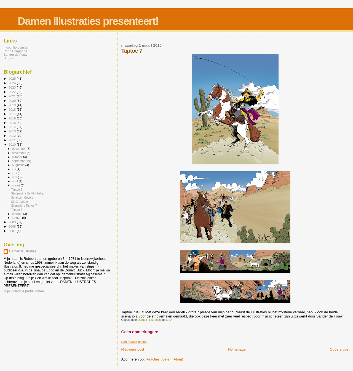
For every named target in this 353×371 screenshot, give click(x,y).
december (19, 148)
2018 (13, 109)
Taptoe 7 (16, 209)
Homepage (237, 349)
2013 (13, 131)
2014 (13, 127)
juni (15, 173)
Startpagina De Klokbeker (27, 193)
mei (15, 177)
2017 (13, 114)
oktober (17, 157)
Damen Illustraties (22, 251)
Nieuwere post (132, 349)
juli (14, 169)
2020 (13, 100)
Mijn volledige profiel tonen (24, 291)
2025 (13, 78)
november (19, 152)
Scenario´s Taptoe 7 (24, 205)
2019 (13, 105)
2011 (13, 140)
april (15, 181)
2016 (13, 118)
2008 (13, 226)
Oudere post (339, 349)
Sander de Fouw (15, 54)
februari (17, 213)
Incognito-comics (16, 47)
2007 (13, 231)
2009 (13, 222)
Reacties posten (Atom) (164, 359)
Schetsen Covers (22, 197)
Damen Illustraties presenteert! (88, 21)
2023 (13, 87)
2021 (13, 96)
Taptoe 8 (16, 189)
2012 (13, 135)
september (20, 160)
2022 (13, 92)
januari (17, 217)
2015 (13, 122)
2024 (13, 83)
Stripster (10, 58)
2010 (13, 144)
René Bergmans (15, 51)
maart (16, 185)
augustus (18, 165)
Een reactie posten (134, 341)
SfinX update (19, 201)
